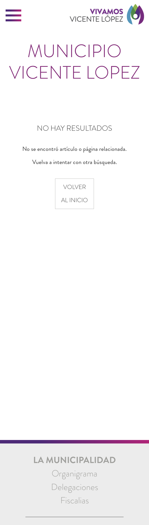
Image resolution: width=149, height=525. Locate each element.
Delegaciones (74, 487)
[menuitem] (74, 473)
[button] (13, 15)
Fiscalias (74, 500)
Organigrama (74, 473)
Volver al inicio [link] (74, 194)
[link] (107, 17)
